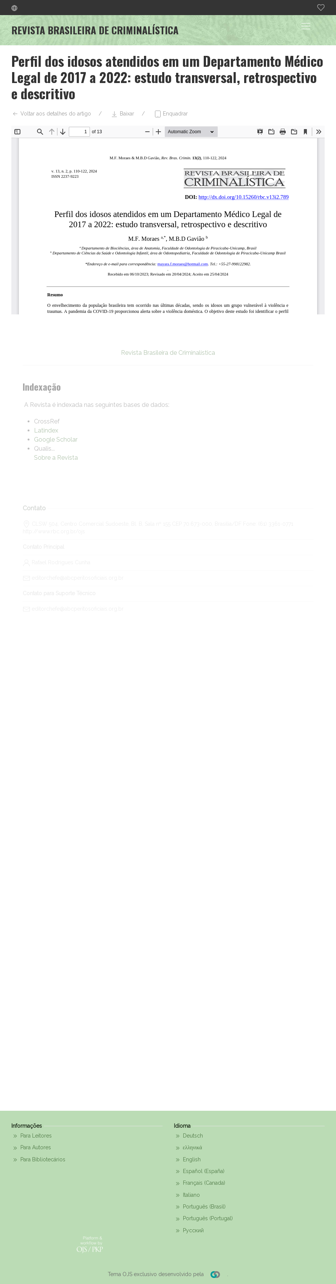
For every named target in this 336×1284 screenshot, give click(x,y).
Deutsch (188, 1136)
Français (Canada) (199, 1183)
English (187, 1160)
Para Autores (31, 1148)
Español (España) (199, 1171)
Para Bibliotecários (38, 1160)
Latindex (46, 430)
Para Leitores (31, 1136)
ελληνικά (188, 1148)
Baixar (122, 114)
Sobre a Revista (56, 457)
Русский (189, 1231)
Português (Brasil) (200, 1207)
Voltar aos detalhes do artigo (51, 114)
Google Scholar (55, 439)
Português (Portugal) (203, 1219)
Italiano (187, 1195)
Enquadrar (171, 114)
